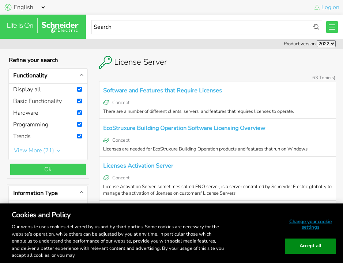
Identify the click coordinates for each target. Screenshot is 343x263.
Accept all (310, 246)
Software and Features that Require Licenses (162, 91)
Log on (330, 7)
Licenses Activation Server (138, 166)
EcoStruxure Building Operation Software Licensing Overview (184, 128)
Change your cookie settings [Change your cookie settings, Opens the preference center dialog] (310, 224)
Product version (300, 44)
